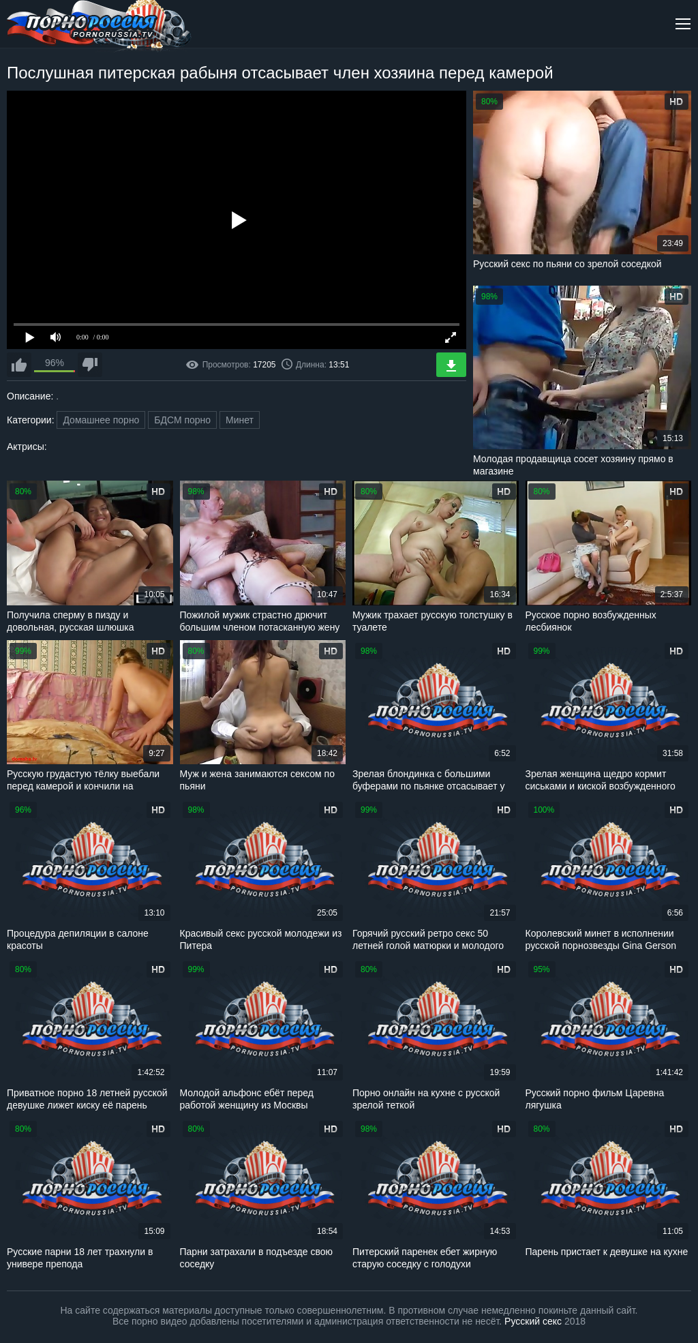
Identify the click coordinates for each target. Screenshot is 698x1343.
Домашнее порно (101, 419)
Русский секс (533, 1321)
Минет (240, 419)
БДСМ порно (182, 419)
